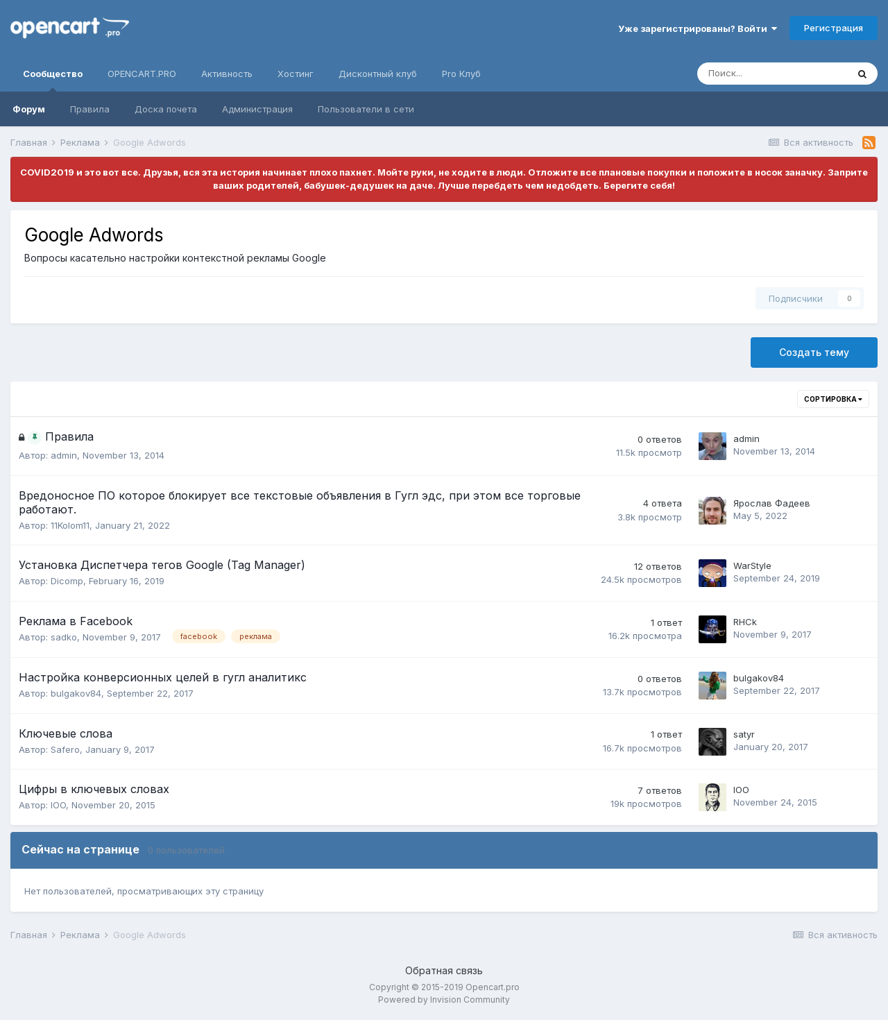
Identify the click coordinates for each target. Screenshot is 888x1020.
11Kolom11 (70, 525)
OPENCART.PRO (142, 73)
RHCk (745, 621)
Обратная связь (444, 970)
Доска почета (166, 108)
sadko (64, 637)
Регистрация (833, 27)
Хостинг (296, 73)
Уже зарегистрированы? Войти (697, 28)
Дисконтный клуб (378, 73)
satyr (744, 734)
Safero (65, 749)
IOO (58, 804)
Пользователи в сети (366, 108)
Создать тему (814, 352)
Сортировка (833, 399)
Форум (28, 108)
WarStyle (752, 565)
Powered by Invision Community (444, 999)
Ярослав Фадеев (771, 503)
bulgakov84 (76, 693)
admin (64, 455)
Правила (90, 108)
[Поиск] (772, 73)
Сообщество (53, 80)
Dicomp (67, 580)
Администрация (257, 108)
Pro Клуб (461, 73)
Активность (227, 73)
